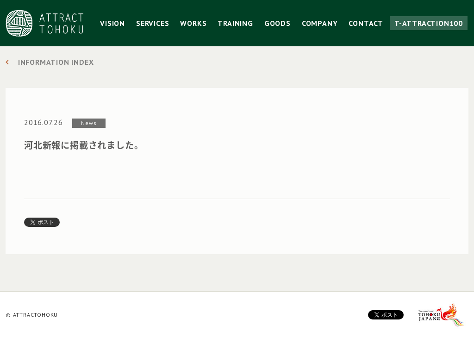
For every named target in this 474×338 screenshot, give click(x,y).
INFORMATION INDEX (56, 62)
